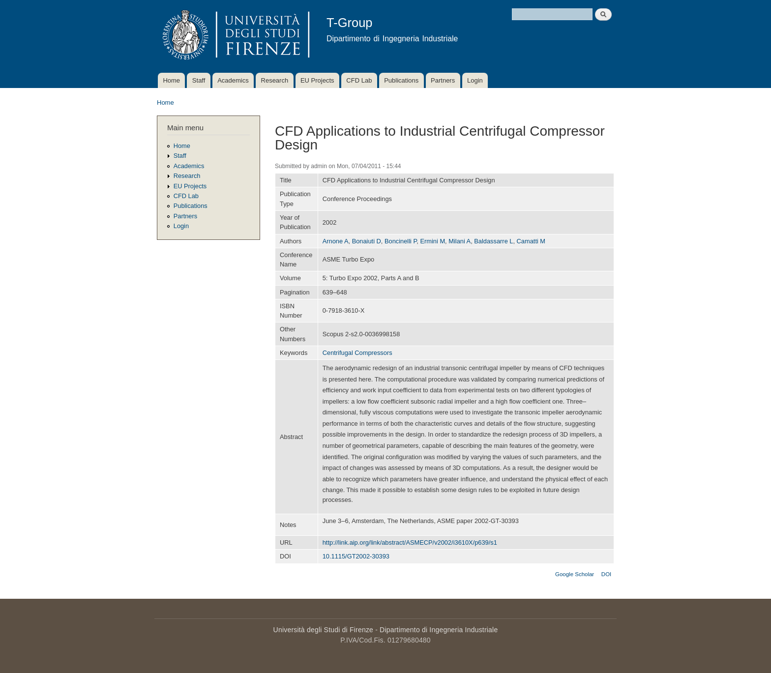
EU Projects (317, 80)
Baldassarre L (493, 241)
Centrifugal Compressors (357, 352)
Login (475, 80)
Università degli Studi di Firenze (323, 630)
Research (275, 80)
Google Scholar (574, 574)
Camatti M (531, 241)
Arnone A (336, 241)
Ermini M (432, 241)
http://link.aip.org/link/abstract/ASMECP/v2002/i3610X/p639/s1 (410, 542)
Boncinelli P (400, 241)
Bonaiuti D (366, 241)
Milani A (459, 241)
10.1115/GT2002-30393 (356, 556)
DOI (606, 574)
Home (171, 80)
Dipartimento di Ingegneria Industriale (439, 630)
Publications (401, 80)
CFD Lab (359, 80)
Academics (233, 80)
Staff (199, 80)
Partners (443, 80)
